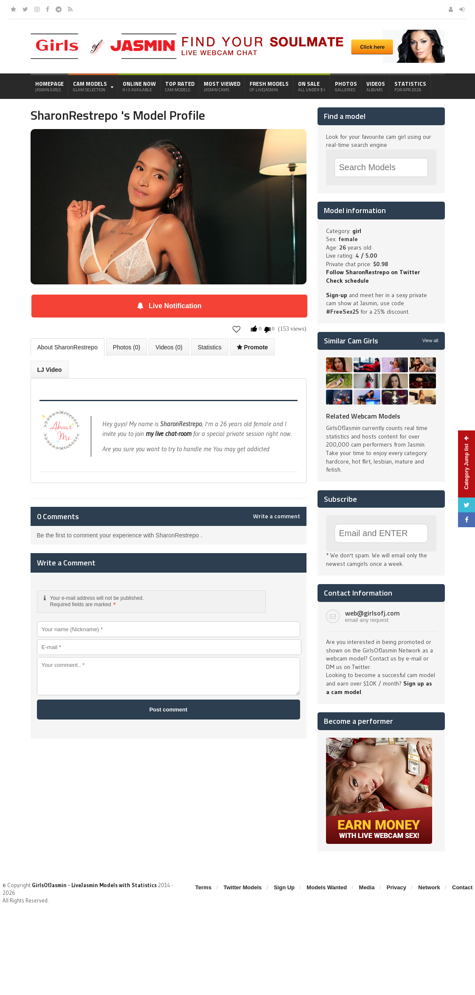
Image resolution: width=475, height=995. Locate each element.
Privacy (396, 887)
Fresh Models (269, 86)
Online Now (139, 86)
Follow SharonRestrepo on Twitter (373, 272)
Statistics (410, 86)
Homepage (49, 86)
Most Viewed (222, 86)
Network (429, 887)
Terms (203, 887)
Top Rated (179, 86)
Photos (346, 86)
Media (367, 887)
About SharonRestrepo (67, 347)
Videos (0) (169, 347)
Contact (462, 887)
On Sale (312, 86)
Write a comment (276, 516)
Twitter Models (243, 887)
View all (430, 340)
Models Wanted (326, 887)
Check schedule (347, 280)
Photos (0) (127, 347)
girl (356, 231)
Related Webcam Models (363, 416)
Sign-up (336, 295)
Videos (375, 86)
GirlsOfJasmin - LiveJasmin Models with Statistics (94, 885)
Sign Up (284, 887)
